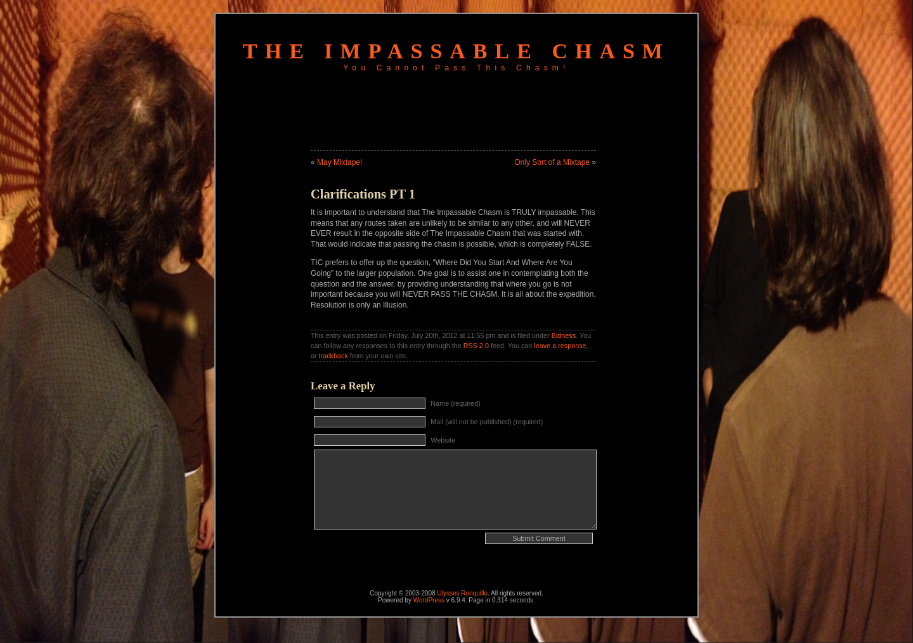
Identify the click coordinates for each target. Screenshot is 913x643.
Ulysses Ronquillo (462, 593)
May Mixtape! (339, 162)
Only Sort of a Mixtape (552, 162)
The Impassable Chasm (456, 51)
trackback (333, 356)
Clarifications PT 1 (363, 194)
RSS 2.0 (476, 345)
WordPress (428, 600)
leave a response (560, 345)
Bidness (564, 335)
